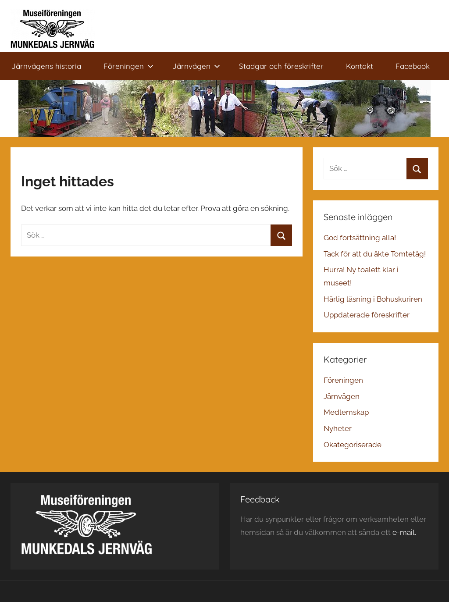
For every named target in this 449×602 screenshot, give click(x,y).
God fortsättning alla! (360, 237)
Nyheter (338, 428)
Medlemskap (346, 412)
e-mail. (404, 532)
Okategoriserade (352, 444)
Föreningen (128, 66)
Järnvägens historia (46, 66)
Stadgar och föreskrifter (281, 66)
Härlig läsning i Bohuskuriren (373, 299)
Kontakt (359, 66)
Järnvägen (196, 66)
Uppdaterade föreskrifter (367, 314)
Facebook (413, 66)
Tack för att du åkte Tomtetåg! (375, 253)
